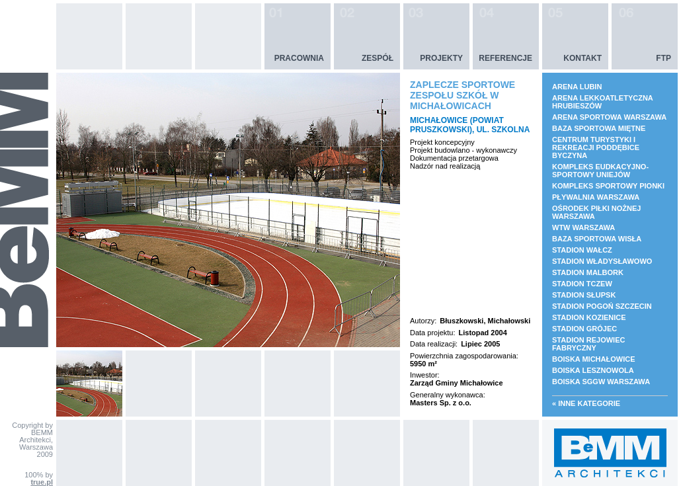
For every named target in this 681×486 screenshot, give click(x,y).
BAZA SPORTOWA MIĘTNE (598, 128)
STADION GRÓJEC (584, 329)
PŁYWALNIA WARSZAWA (595, 197)
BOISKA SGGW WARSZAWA (601, 381)
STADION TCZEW (582, 284)
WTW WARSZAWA (583, 227)
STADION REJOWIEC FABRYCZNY (588, 344)
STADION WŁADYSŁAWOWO (602, 261)
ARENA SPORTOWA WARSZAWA (609, 117)
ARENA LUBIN (577, 87)
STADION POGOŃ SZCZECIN (602, 306)
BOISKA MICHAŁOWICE (593, 359)
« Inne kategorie (586, 403)
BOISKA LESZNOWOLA (593, 370)
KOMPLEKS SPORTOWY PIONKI (608, 186)
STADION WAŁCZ (582, 250)
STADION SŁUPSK (584, 295)
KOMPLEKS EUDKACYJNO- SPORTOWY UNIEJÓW (600, 171)
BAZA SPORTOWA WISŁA (596, 239)
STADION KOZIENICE (589, 317)
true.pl (41, 482)
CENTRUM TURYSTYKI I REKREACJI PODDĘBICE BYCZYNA (595, 147)
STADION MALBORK (587, 272)
